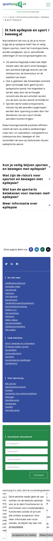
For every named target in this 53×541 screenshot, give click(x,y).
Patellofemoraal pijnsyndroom (19, 303)
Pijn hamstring (12, 313)
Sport (12, 17)
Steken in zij (11, 309)
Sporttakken (11, 350)
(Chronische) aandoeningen (27, 17)
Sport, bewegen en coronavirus (20, 343)
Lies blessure (11, 296)
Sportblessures (12, 400)
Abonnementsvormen (15, 387)
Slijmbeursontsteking (15, 326)
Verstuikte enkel (12, 286)
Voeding (9, 407)
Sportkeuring (11, 363)
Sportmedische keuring (16, 306)
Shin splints (10, 329)
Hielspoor (9, 316)
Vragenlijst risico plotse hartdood (21, 393)
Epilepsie (45, 17)
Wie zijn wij (10, 383)
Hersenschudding (13, 323)
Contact (9, 390)
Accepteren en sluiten (24, 535)
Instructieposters (13, 353)
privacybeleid (16, 526)
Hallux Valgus (11, 319)
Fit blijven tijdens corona (17, 346)
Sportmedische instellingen (18, 360)
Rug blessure (11, 299)
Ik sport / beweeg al (13, 20)
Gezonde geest (12, 410)
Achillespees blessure (15, 283)
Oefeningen (10, 403)
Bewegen (9, 397)
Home (5, 17)
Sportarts (9, 356)
